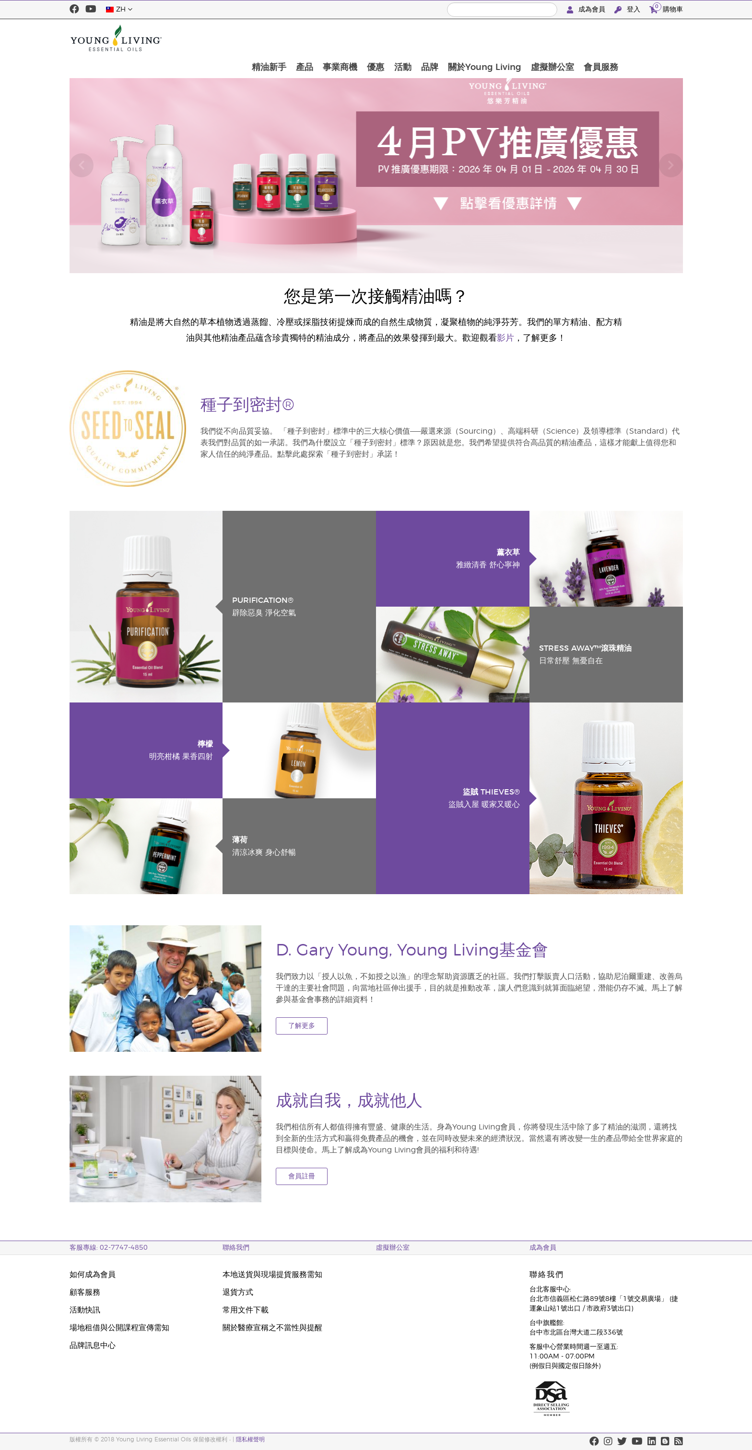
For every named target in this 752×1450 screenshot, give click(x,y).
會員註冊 (301, 1176)
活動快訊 (85, 1310)
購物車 (666, 8)
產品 (357, 38)
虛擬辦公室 (611, 38)
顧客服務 (85, 1292)
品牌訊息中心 (93, 1345)
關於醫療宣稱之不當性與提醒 (272, 1328)
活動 (458, 38)
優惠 (430, 38)
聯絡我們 (236, 1247)
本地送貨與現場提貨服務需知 (272, 1274)
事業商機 (394, 38)
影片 (505, 338)
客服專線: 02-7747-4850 (109, 1247)
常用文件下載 (246, 1310)
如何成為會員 (93, 1274)
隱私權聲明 (250, 1439)
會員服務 (660, 38)
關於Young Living (542, 38)
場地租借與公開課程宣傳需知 (119, 1328)
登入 (628, 9)
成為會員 (587, 9)
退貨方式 (238, 1292)
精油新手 (321, 38)
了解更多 (301, 1026)
